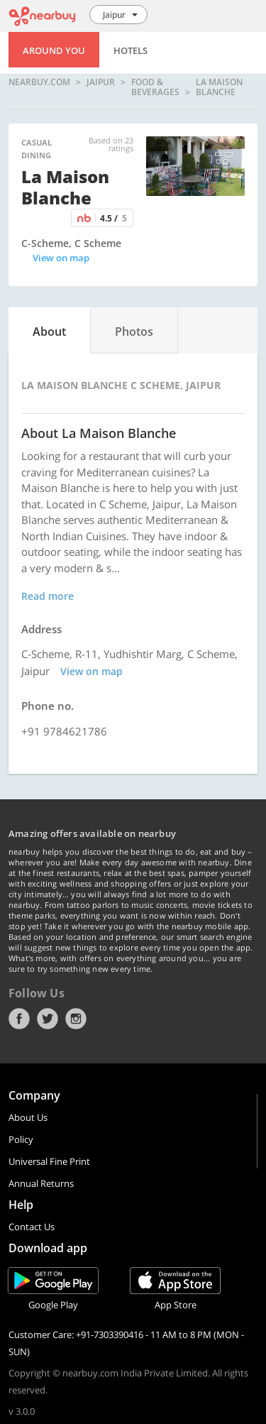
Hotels (130, 50)
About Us (28, 1117)
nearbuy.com (39, 82)
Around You (54, 50)
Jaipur (101, 82)
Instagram (76, 1018)
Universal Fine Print (49, 1161)
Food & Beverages (155, 87)
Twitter (47, 1018)
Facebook (19, 1018)
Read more (47, 596)
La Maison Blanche (219, 87)
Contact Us (32, 1226)
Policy (21, 1139)
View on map (61, 257)
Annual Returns (41, 1183)
